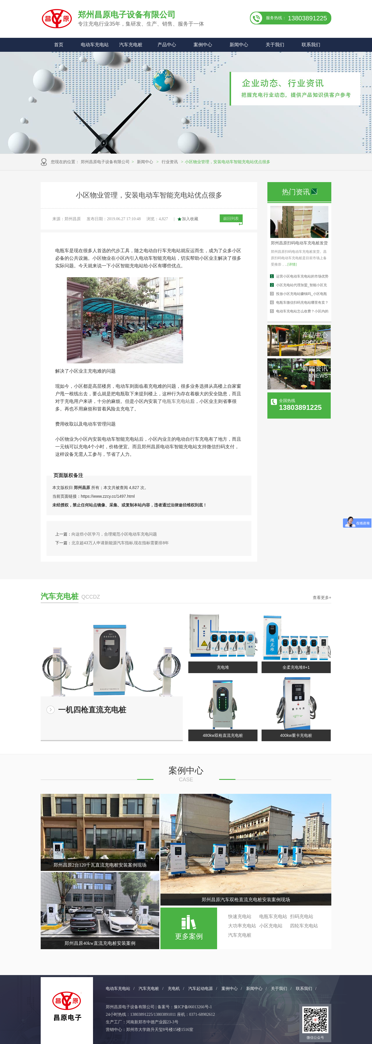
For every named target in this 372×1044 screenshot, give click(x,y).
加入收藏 (190, 219)
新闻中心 (239, 44)
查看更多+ (322, 597)
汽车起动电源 (200, 988)
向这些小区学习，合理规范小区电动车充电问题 (114, 534)
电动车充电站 (95, 44)
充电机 (174, 988)
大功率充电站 (242, 925)
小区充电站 (270, 925)
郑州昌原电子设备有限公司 (105, 162)
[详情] (292, 264)
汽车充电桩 (130, 44)
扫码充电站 (301, 916)
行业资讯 (170, 162)
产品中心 (167, 44)
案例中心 (203, 44)
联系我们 (311, 44)
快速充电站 (239, 916)
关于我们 (275, 44)
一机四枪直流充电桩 (92, 709)
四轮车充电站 (304, 925)
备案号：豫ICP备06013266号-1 (185, 1007)
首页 (58, 44)
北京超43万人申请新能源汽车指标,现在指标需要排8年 (120, 542)
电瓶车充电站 (176, 401)
